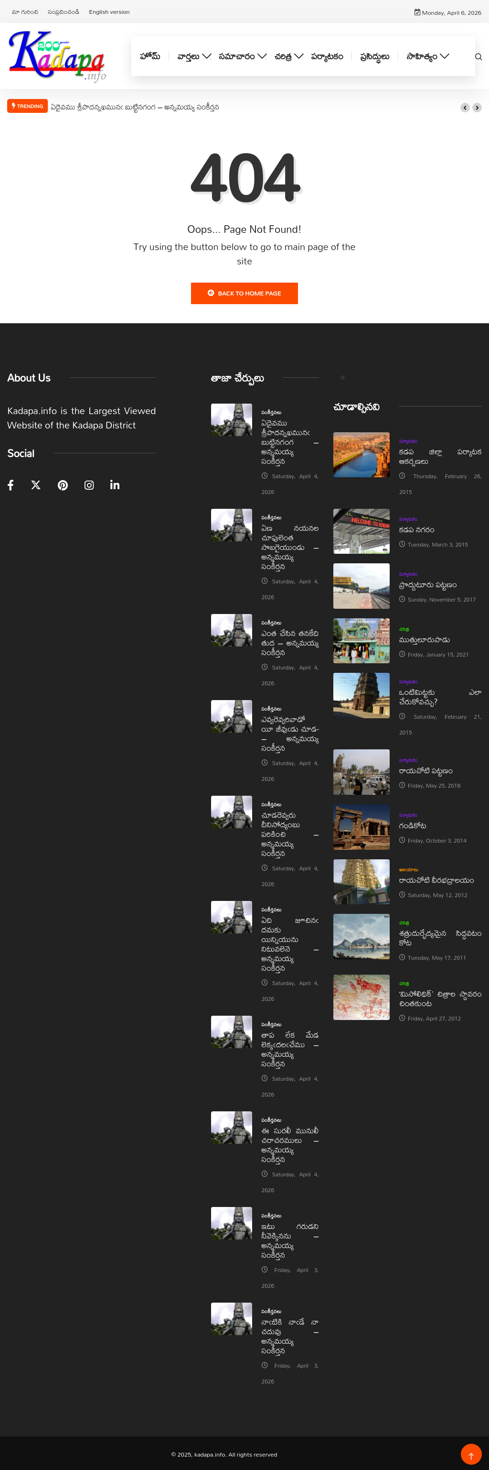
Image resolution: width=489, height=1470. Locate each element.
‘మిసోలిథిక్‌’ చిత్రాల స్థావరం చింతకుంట (440, 996)
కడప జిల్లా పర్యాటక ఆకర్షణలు (440, 454)
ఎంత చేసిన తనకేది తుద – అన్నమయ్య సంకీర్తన (290, 640)
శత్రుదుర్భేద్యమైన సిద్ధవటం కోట (440, 936)
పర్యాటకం (327, 55)
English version (109, 10)
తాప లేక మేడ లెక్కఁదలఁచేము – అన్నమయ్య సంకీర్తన (290, 1047)
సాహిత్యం (422, 55)
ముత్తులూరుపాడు (424, 637)
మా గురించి (25, 10)
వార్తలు (189, 55)
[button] (465, 106)
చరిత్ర (283, 55)
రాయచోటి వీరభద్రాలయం (436, 878)
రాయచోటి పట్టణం (426, 769)
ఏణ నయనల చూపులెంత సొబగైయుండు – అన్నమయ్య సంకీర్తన (290, 545)
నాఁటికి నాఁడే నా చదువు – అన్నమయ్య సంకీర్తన (290, 1334)
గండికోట (412, 824)
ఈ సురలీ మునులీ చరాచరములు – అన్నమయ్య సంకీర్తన (290, 1142)
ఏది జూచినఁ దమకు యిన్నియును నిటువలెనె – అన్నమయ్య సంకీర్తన (290, 942)
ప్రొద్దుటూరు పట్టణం (428, 583)
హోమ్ (150, 55)
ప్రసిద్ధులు (375, 55)
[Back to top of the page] (471, 1455)
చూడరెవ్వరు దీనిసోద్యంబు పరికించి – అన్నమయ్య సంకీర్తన (290, 832)
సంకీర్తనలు (272, 410)
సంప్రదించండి (63, 10)
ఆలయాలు (409, 868)
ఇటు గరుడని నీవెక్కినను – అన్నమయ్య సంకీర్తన (290, 1238)
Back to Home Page (244, 291)
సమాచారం (237, 55)
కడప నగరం (417, 528)
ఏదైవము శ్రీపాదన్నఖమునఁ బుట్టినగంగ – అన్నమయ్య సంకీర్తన (135, 104)
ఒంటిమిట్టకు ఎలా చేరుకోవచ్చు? (440, 695)
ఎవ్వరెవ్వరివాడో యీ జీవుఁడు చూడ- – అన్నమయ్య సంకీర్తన (290, 731)
